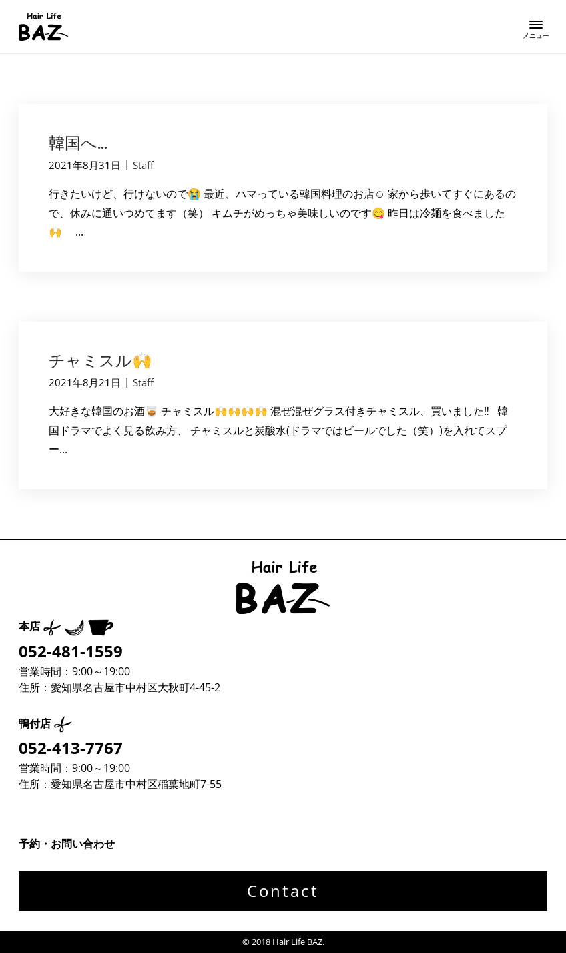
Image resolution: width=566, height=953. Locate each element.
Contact (283, 891)
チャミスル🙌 (100, 360)
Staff (143, 165)
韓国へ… (78, 142)
